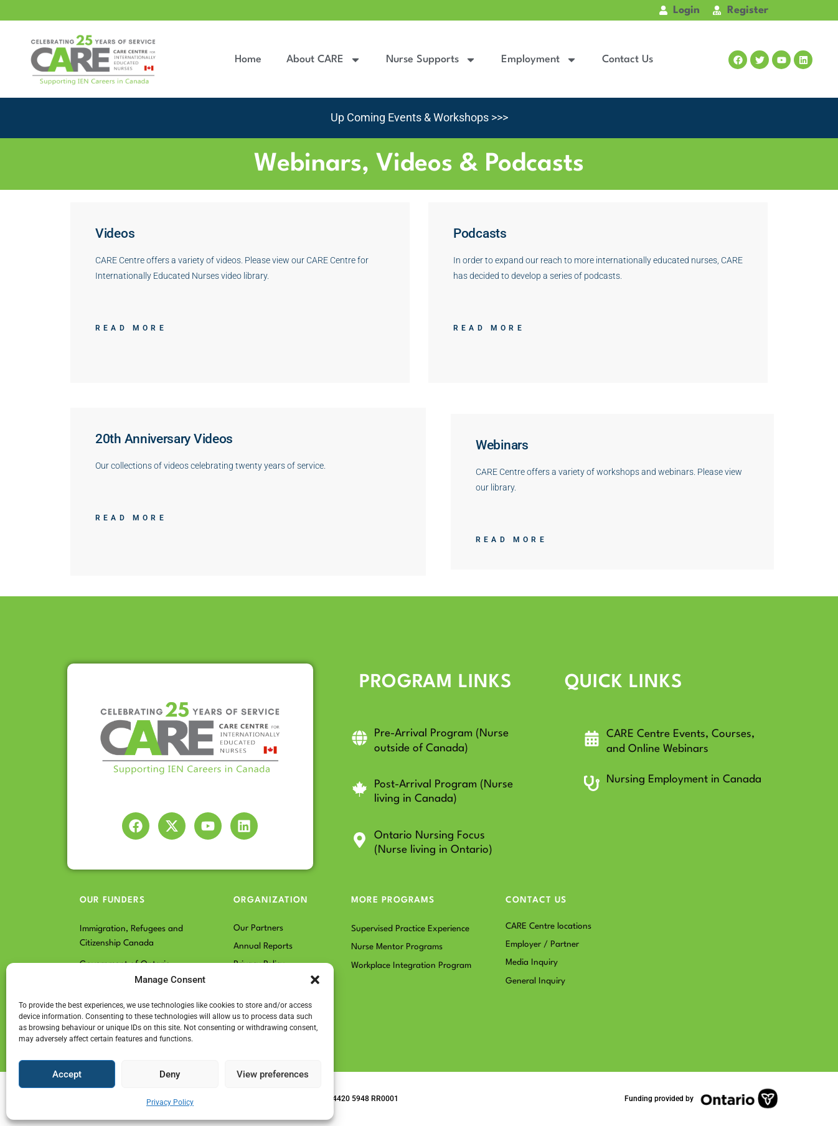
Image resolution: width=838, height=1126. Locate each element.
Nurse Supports (431, 60)
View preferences (273, 1074)
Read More (131, 328)
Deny (169, 1074)
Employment (539, 60)
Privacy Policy (170, 1102)
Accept (67, 1074)
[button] (315, 980)
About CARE (323, 60)
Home (248, 59)
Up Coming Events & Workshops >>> (419, 117)
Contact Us (627, 59)
